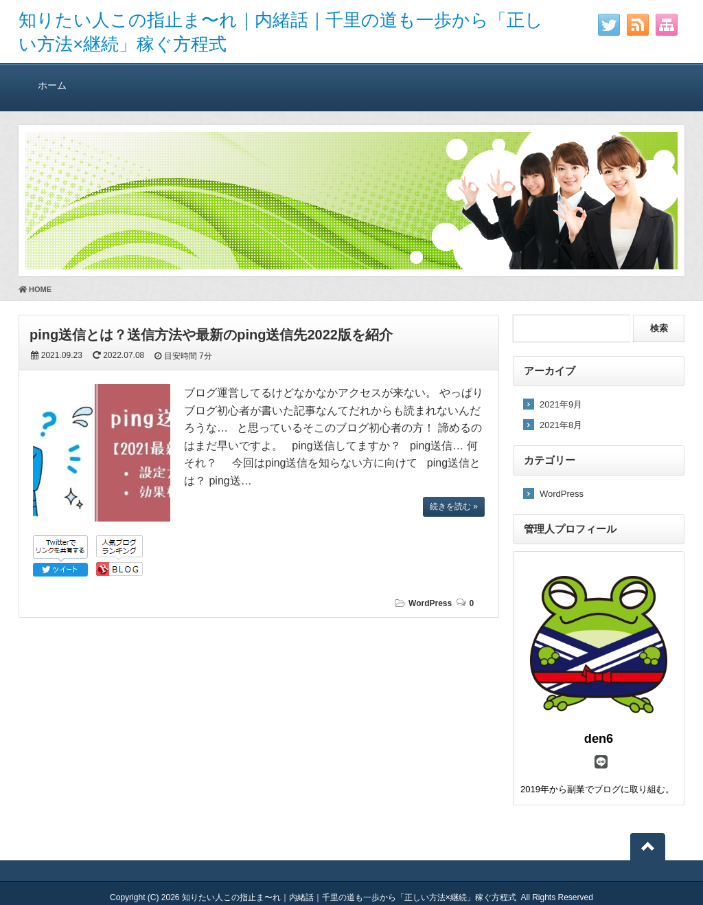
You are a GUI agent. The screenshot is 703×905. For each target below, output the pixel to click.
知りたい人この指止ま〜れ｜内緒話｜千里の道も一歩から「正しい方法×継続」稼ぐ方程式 (349, 897)
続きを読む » (454, 506)
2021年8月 (561, 425)
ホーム (52, 85)
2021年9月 (561, 404)
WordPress (430, 603)
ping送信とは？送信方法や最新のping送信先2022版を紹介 (211, 334)
